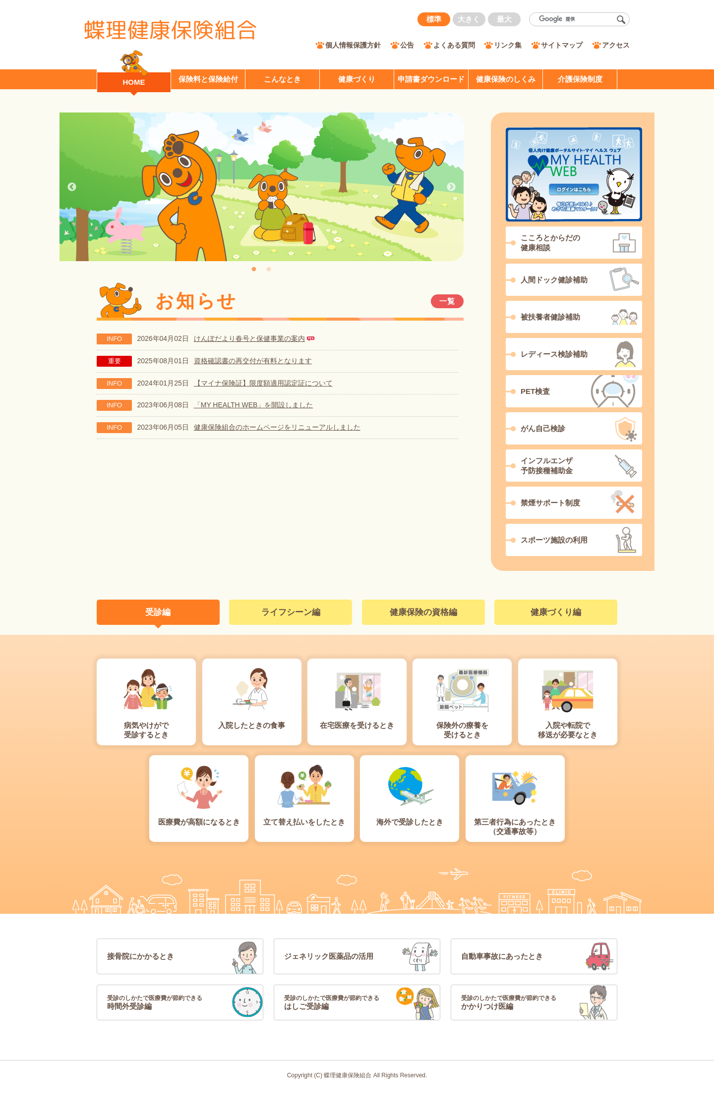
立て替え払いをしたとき (304, 822)
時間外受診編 (165, 1002)
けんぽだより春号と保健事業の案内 (249, 338)
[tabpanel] (262, 187)
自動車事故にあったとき (502, 956)
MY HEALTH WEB (574, 174)
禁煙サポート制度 (550, 503)
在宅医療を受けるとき (357, 725)
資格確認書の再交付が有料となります (253, 361)
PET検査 (535, 391)
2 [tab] (269, 270)
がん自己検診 (543, 428)
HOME (134, 82)
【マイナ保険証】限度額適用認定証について (263, 383)
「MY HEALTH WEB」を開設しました (253, 405)
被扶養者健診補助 (550, 317)
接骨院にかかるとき (140, 956)
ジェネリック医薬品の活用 (328, 956)
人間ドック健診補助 (554, 280)
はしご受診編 (342, 1002)
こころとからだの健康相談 (550, 242)
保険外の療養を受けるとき (462, 730)
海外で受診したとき (409, 822)
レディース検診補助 (554, 354)
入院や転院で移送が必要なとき (567, 730)
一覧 (447, 301)
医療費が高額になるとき (199, 822)
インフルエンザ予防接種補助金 (547, 465)
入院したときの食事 (251, 725)
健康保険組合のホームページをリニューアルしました (277, 427)
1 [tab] (254, 270)
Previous (72, 187)
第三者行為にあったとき (515, 827)
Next (451, 187)
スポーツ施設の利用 (554, 540)
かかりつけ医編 (519, 1002)
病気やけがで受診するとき (146, 730)
